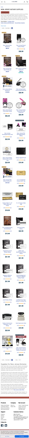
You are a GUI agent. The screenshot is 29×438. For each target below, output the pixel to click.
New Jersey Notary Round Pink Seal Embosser (21, 111)
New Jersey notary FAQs (19, 389)
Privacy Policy (21, 433)
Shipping (3, 414)
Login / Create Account (23, 405)
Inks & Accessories (5, 409)
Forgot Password (22, 406)
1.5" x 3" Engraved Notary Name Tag (21, 180)
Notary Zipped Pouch (21, 157)
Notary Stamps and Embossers (7, 22)
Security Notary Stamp (21, 228)
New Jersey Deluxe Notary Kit (7, 89)
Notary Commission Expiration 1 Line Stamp (7, 324)
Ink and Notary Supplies (20, 22)
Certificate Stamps (5, 406)
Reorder (2, 417)
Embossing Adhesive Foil (7, 348)
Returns (2, 415)
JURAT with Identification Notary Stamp (21, 252)
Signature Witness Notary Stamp (7, 276)
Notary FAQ (13, 406)
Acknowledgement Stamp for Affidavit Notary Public (21, 276)
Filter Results (5, 12)
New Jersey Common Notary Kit (21, 69)
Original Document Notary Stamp (7, 251)
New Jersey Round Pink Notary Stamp (7, 110)
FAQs (2, 418)
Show (17, 359)
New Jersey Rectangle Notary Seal (7, 134)
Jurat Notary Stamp (7, 299)
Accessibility (3, 419)
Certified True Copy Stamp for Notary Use (21, 300)
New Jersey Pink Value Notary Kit (7, 69)
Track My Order (21, 409)
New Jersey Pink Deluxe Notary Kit (7, 180)
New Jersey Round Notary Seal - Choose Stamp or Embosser (21, 349)
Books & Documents (5, 408)
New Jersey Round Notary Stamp (21, 46)
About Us (12, 405)
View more (3, 25)
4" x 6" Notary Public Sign (21, 203)
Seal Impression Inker (21, 323)
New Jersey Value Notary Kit (7, 46)
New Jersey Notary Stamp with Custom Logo (7, 159)
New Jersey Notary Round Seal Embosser (21, 89)
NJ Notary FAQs (11, 21)
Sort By (3, 28)
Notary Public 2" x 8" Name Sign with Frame (7, 204)
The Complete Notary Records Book (7, 228)
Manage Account (21, 408)
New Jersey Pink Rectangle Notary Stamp (21, 134)
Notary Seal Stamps (5, 405)
